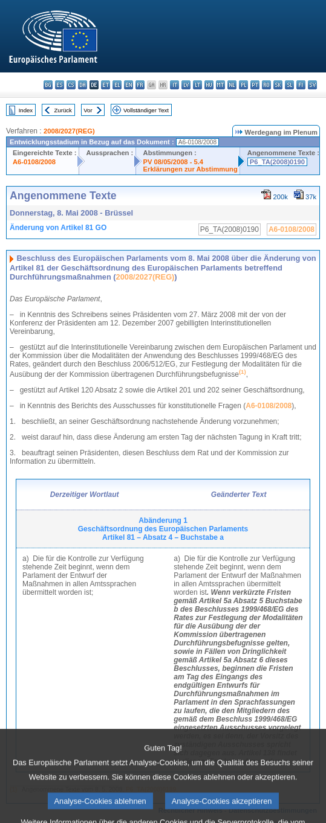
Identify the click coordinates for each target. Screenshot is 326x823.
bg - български (48, 84)
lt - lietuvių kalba (197, 84)
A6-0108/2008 (34, 161)
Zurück (63, 110)
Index (26, 110)
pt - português (254, 84)
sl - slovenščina (289, 84)
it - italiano (174, 84)
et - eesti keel (105, 84)
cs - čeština (71, 84)
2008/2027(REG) (69, 131)
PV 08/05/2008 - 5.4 (173, 161)
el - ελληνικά (117, 84)
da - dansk (82, 84)
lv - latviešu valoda (186, 84)
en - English (128, 84)
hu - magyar (209, 84)
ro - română (266, 84)
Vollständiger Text (146, 110)
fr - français (140, 84)
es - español (59, 84)
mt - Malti (220, 84)
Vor (87, 110)
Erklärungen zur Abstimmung (190, 169)
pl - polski (243, 84)
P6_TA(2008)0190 (277, 161)
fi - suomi (300, 84)
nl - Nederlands (231, 84)
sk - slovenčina (277, 84)
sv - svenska (312, 84)
